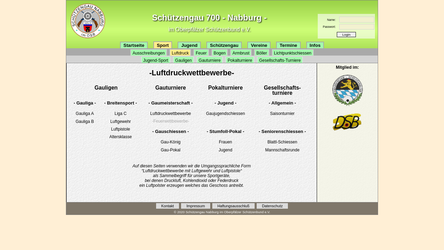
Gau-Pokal (170, 150)
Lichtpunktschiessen (292, 53)
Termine (288, 45)
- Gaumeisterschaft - (170, 103)
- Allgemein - (282, 103)
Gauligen (183, 60)
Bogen (220, 53)
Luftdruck (180, 53)
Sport (163, 45)
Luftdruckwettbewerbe (170, 113)
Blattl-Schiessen (282, 142)
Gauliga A (85, 113)
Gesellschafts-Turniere (280, 60)
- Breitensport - (120, 103)
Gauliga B (85, 121)
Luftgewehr (120, 121)
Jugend (189, 45)
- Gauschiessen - (170, 131)
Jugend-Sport (155, 60)
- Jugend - (226, 103)
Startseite (133, 45)
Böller (261, 53)
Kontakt (167, 206)
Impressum (195, 206)
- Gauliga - (85, 103)
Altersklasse (120, 136)
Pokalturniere (240, 60)
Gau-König (170, 142)
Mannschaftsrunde (282, 150)
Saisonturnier (282, 113)
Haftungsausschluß (233, 206)
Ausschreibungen (149, 53)
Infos (315, 45)
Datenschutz (272, 206)
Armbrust (240, 53)
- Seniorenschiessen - (282, 131)
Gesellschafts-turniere (282, 90)
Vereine (259, 45)
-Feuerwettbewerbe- (170, 121)
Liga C (120, 113)
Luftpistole (120, 129)
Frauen (225, 142)
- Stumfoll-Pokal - (225, 131)
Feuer (201, 53)
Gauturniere (210, 60)
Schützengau (224, 45)
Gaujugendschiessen (225, 113)
